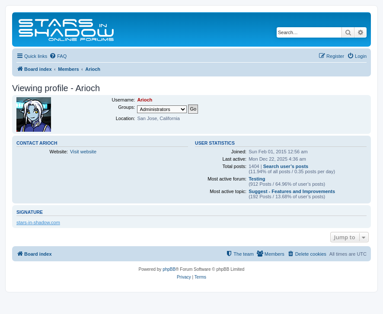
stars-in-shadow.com (38, 222)
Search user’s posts (286, 166)
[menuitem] (58, 56)
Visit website (83, 151)
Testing (257, 178)
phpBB (169, 269)
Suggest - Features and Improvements (292, 191)
